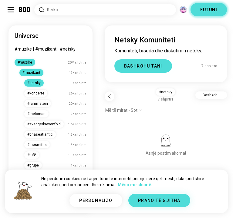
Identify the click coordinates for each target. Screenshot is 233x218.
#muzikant (45, 49)
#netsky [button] (165, 92)
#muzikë (23, 49)
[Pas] (109, 96)
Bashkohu (211, 95)
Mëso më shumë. (135, 184)
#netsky (68, 49)
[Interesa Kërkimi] (105, 9)
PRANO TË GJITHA (159, 200)
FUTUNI (208, 9)
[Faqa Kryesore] (25, 10)
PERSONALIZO (95, 200)
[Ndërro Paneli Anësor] (11, 9)
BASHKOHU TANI (143, 66)
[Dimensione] (183, 9)
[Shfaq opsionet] (123, 110)
